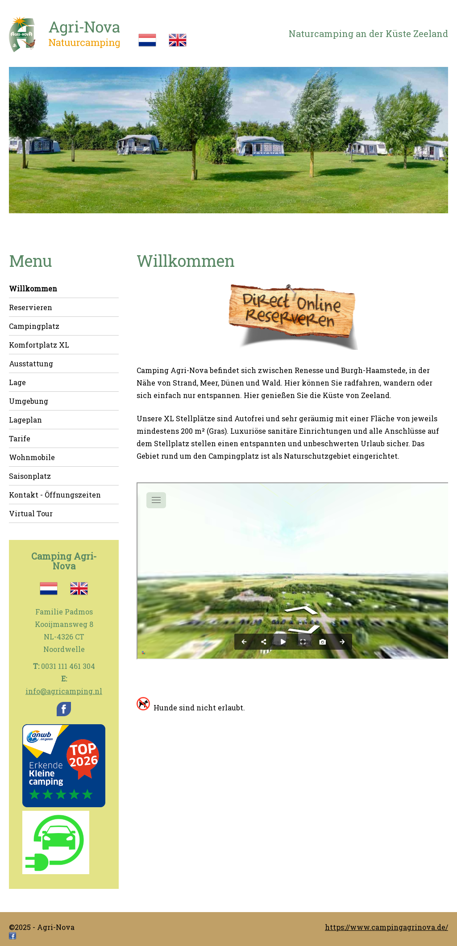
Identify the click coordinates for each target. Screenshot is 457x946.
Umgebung (28, 401)
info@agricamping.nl (63, 691)
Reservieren (30, 307)
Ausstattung (31, 363)
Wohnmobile (32, 457)
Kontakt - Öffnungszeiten (55, 494)
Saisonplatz (30, 476)
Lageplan (25, 419)
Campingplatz (34, 326)
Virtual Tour (31, 513)
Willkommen (33, 288)
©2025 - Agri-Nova (42, 927)
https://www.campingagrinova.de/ (386, 927)
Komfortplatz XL (39, 344)
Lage (17, 382)
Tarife (19, 438)
